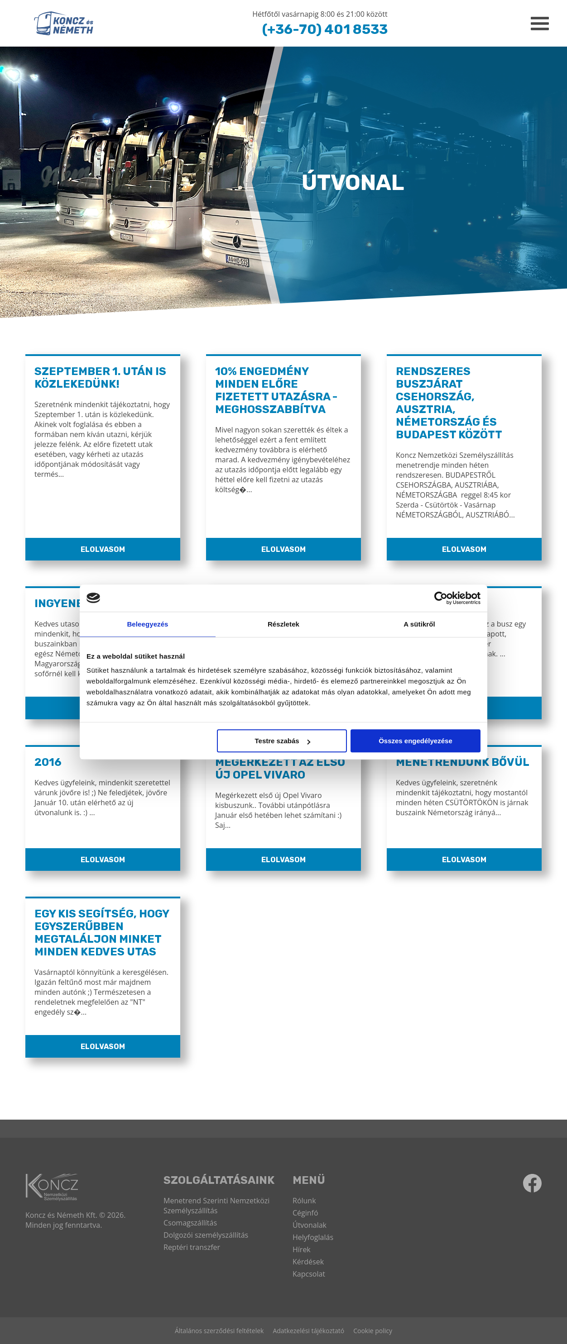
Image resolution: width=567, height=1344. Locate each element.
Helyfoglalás (313, 1237)
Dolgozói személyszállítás (205, 1235)
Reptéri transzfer (191, 1247)
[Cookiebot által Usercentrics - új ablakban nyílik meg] (441, 598)
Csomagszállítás (190, 1223)
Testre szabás (282, 741)
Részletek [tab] (283, 624)
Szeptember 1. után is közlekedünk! (100, 377)
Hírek (302, 1249)
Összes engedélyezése (415, 741)
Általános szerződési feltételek (219, 1330)
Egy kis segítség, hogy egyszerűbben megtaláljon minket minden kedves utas (101, 932)
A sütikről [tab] (419, 624)
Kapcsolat (309, 1274)
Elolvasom (103, 549)
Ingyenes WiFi (75, 603)
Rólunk (304, 1201)
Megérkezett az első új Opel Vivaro (280, 768)
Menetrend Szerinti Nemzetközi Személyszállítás (216, 1206)
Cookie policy (372, 1330)
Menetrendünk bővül (462, 762)
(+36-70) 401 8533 (325, 29)
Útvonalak (310, 1225)
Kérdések (308, 1262)
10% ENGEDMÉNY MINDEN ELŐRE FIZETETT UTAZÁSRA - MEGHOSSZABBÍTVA (276, 390)
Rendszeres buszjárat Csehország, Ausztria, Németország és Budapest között (449, 403)
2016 (48, 762)
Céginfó (305, 1213)
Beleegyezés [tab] (147, 624)
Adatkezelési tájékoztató (308, 1330)
